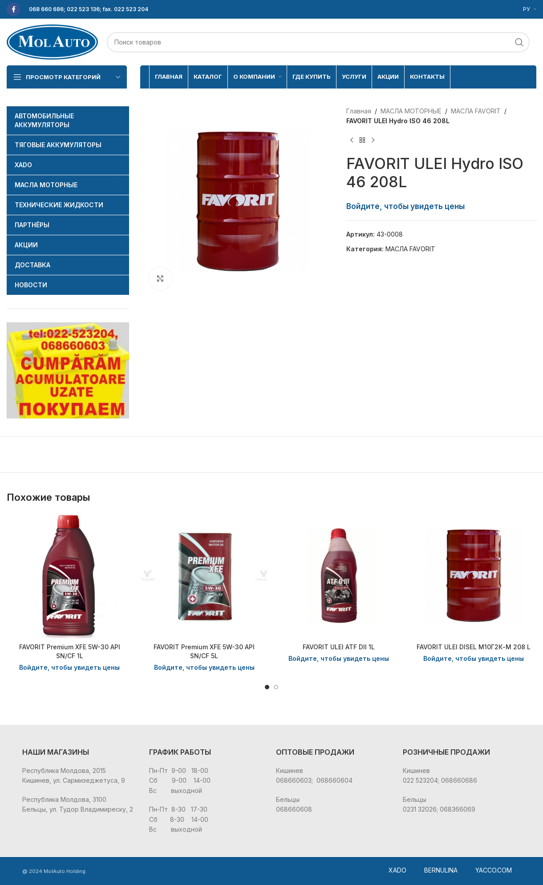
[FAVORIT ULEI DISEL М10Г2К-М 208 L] (474, 576)
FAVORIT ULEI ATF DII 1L (339, 647)
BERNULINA (441, 870)
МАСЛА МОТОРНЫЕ (411, 111)
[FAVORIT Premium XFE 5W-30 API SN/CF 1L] (70, 576)
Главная (358, 111)
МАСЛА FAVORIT (476, 111)
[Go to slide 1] (267, 687)
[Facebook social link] (13, 9)
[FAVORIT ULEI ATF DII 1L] (339, 576)
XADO (397, 870)
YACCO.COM (493, 870)
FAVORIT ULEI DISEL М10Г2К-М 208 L (474, 647)
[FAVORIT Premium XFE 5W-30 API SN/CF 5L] (204, 576)
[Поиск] (318, 42)
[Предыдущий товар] (351, 140)
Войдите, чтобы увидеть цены (405, 206)
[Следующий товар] (373, 140)
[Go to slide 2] (276, 687)
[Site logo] (52, 41)
